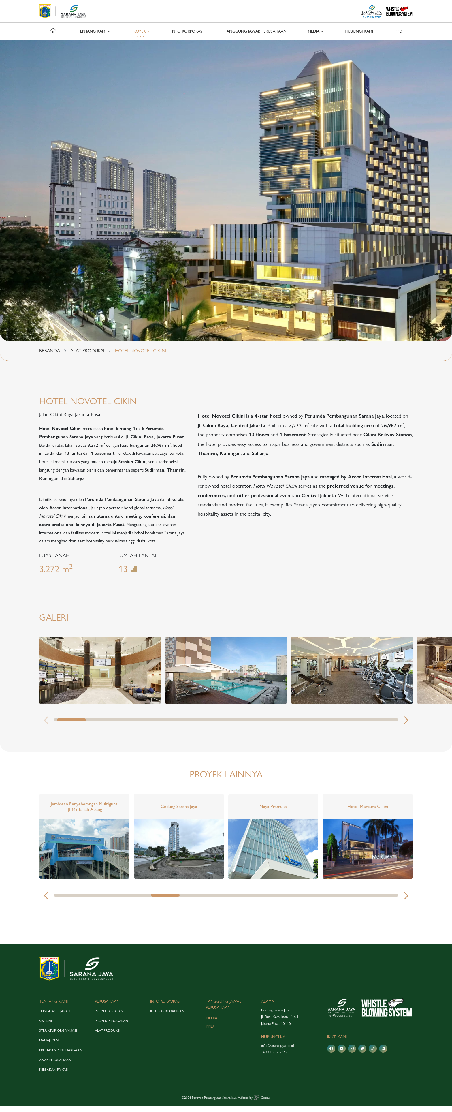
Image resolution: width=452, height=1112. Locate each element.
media (211, 1023)
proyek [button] (138, 37)
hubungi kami (359, 37)
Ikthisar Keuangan (167, 1017)
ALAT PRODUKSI (87, 356)
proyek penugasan (111, 1026)
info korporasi (187, 37)
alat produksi (107, 1036)
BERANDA (49, 356)
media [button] (313, 37)
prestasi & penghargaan (60, 1056)
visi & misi (46, 1026)
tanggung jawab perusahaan (256, 37)
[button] (406, 726)
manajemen (49, 1046)
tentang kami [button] (92, 37)
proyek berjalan (109, 1017)
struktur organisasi (58, 1036)
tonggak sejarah (54, 1017)
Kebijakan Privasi (53, 1075)
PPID (398, 37)
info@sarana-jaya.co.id (277, 1051)
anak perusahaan (55, 1066)
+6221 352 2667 (274, 1057)
